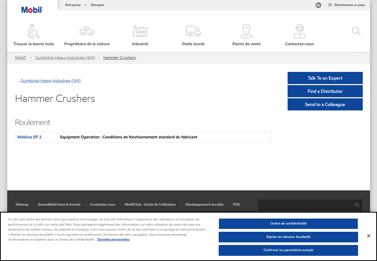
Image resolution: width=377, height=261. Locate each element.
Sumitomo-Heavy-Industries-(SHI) (65, 57)
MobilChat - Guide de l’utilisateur (150, 204)
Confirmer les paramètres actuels (288, 250)
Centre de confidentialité (288, 223)
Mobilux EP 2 (29, 137)
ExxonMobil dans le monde (59, 204)
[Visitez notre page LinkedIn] (318, 6)
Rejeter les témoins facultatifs (288, 237)
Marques (97, 5)
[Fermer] (368, 236)
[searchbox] (305, 205)
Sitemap (22, 204)
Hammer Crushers (119, 57)
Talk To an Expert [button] (325, 78)
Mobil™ (20, 57)
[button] (87, 35)
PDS (236, 204)
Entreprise (73, 5)
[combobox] (310, 205)
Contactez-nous (102, 204)
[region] (188, 236)
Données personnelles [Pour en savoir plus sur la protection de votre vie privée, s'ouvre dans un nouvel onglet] (113, 239)
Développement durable (204, 204)
